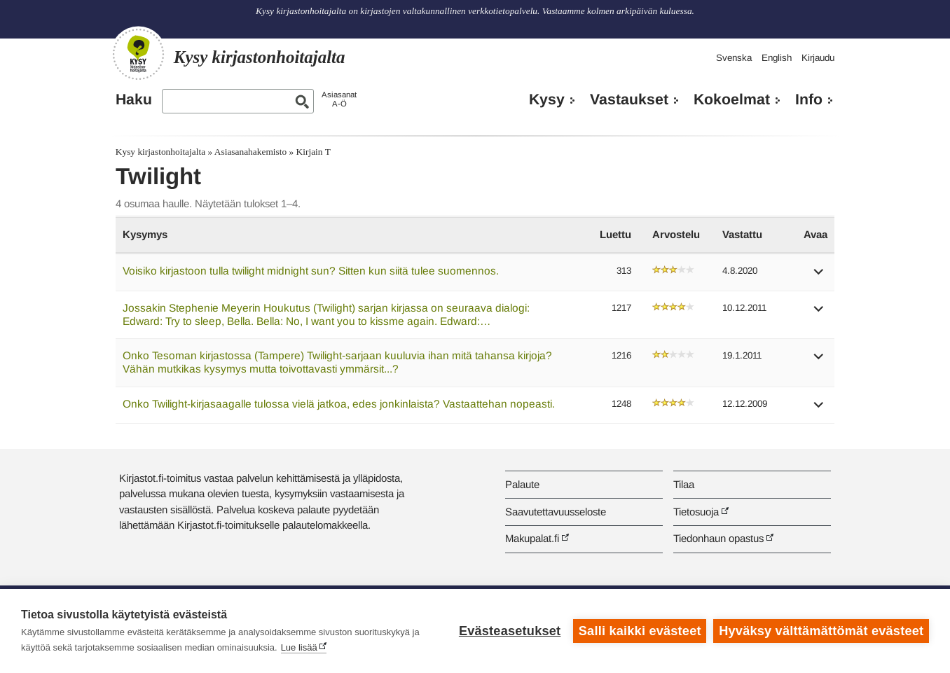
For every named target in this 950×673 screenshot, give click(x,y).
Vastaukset (629, 99)
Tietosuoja (696, 512)
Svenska (734, 58)
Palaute (522, 484)
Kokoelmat (732, 99)
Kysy (547, 99)
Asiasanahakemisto (250, 151)
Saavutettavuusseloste (555, 512)
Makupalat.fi (532, 538)
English (777, 58)
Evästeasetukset (509, 631)
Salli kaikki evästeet (640, 631)
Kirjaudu (817, 58)
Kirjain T (313, 151)
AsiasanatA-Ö (339, 99)
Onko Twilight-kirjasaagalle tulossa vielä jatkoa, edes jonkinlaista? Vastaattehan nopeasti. (339, 404)
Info (808, 99)
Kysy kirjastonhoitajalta (160, 151)
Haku (134, 99)
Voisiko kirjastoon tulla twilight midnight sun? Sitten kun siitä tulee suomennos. (311, 271)
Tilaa (683, 484)
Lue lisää (299, 647)
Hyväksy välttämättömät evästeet (821, 631)
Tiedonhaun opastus (718, 538)
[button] (819, 276)
